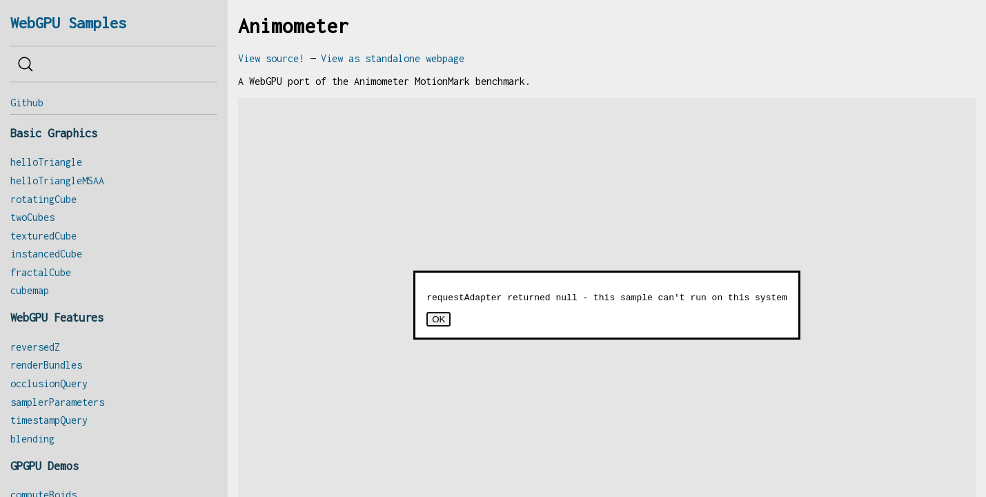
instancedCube (46, 254)
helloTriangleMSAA (57, 180)
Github (26, 102)
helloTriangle (46, 162)
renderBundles (46, 365)
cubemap (29, 290)
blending (32, 439)
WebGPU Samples (68, 23)
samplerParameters (57, 402)
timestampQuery (49, 420)
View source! (271, 58)
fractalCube (40, 272)
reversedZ (35, 347)
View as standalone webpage (392, 58)
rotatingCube (43, 199)
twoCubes (32, 217)
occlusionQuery (49, 383)
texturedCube (43, 236)
